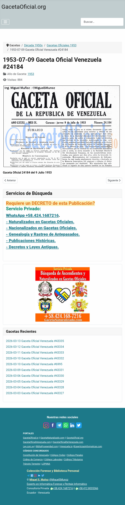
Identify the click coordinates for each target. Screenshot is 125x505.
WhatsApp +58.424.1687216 (32, 215)
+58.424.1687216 (61, 488)
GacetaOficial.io (30, 438)
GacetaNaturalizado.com (52, 438)
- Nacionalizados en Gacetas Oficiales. (41, 228)
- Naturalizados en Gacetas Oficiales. (40, 221)
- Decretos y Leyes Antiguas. (32, 247)
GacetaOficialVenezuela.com (37, 442)
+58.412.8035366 (86, 488)
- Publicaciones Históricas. (31, 240)
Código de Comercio (33, 459)
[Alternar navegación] (5, 22)
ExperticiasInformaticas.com (88, 446)
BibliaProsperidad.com (47, 446)
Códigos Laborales (53, 459)
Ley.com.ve (28, 446)
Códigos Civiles (57, 455)
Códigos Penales (75, 455)
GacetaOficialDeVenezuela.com (68, 442)
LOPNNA (46, 464)
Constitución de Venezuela (36, 455)
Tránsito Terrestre (31, 464)
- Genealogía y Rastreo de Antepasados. (43, 234)
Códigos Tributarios (73, 459)
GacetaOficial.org (74, 438)
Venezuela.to (66, 446)
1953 (31, 74)
